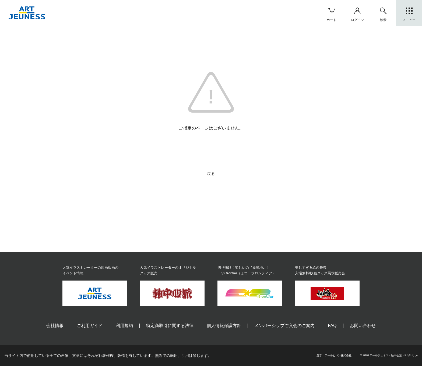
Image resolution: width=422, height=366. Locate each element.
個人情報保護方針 (224, 325)
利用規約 (124, 325)
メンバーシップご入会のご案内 (284, 325)
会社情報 (55, 325)
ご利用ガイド (90, 325)
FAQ (332, 325)
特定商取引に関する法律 (170, 325)
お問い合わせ (363, 325)
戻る (211, 173)
